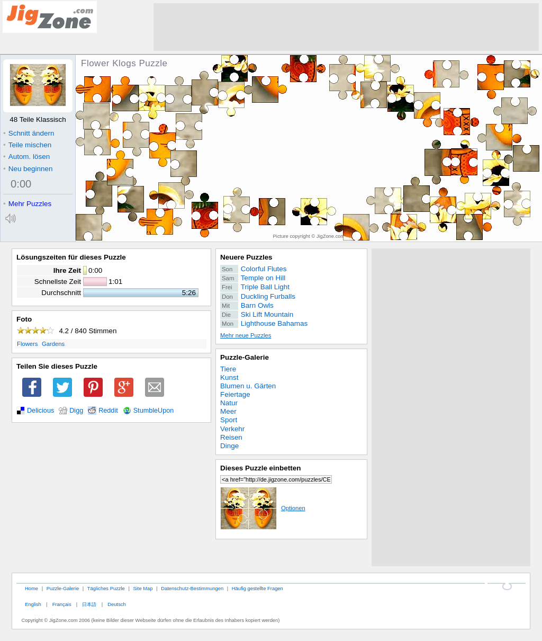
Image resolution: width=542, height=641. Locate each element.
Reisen (231, 437)
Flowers (27, 344)
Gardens (53, 344)
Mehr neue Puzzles (245, 335)
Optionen (262, 508)
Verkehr (232, 429)
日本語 (89, 604)
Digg (76, 410)
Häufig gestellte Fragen (257, 588)
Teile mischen (27, 145)
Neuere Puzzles (246, 257)
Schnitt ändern (28, 133)
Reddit (108, 410)
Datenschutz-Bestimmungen (192, 588)
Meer (228, 411)
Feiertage (235, 394)
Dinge (229, 446)
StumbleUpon (153, 410)
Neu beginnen (27, 169)
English (33, 604)
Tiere (228, 369)
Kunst (229, 377)
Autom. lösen (26, 157)
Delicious (40, 410)
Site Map (142, 588)
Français (61, 604)
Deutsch (116, 604)
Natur (229, 403)
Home (31, 588)
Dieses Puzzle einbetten (260, 468)
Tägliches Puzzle (106, 588)
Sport (228, 420)
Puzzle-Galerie (244, 357)
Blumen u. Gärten (248, 386)
